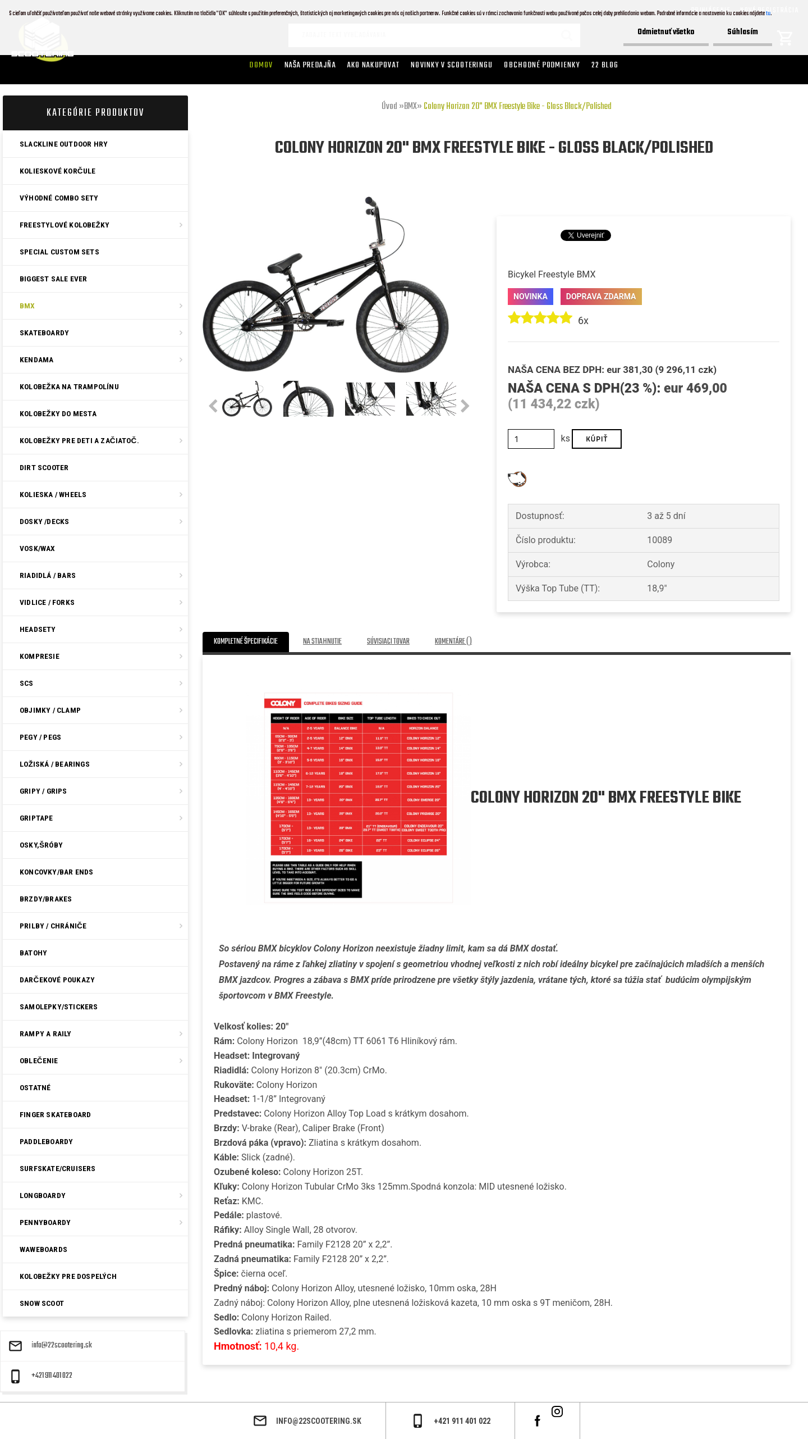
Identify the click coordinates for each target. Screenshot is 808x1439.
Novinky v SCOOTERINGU (452, 65)
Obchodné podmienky (542, 65)
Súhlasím (742, 32)
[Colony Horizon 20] (326, 200)
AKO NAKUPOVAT (373, 65)
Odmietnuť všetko (666, 32)
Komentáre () (453, 641)
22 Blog (605, 65)
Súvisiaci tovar (388, 641)
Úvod (389, 106)
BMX (410, 106)
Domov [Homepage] (261, 65)
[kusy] (531, 439)
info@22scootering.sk (61, 1345)
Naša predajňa (310, 65)
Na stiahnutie (322, 641)
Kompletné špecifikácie (246, 641)
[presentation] (213, 407)
